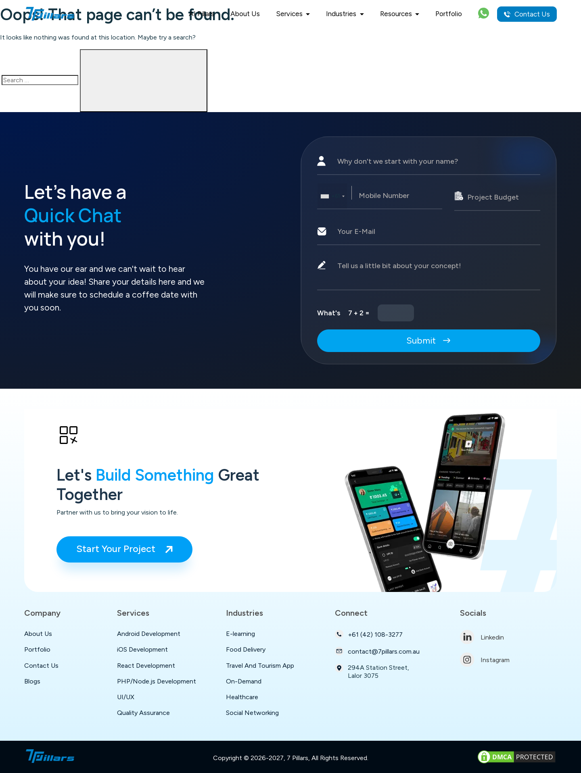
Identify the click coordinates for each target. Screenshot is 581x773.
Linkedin (482, 637)
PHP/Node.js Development (156, 681)
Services (290, 14)
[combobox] (332, 196)
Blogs (32, 681)
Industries (342, 14)
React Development (146, 665)
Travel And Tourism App (260, 665)
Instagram (485, 659)
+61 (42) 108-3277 (369, 634)
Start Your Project (124, 548)
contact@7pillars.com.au (377, 651)
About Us (245, 14)
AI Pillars (201, 14)
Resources (397, 14)
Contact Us (527, 14)
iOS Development (142, 649)
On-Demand (243, 681)
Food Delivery (245, 649)
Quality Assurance (143, 713)
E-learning (240, 634)
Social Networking (252, 713)
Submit (428, 340)
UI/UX (125, 697)
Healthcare (242, 697)
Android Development (148, 634)
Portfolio (448, 14)
